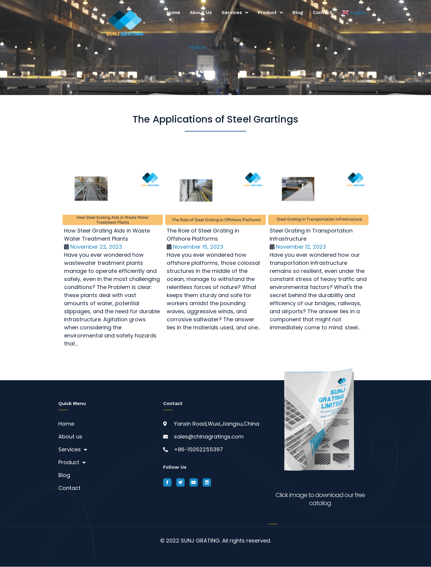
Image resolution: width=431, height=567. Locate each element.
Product (270, 12)
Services (234, 12)
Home (173, 12)
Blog (297, 12)
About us (201, 12)
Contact (322, 12)
